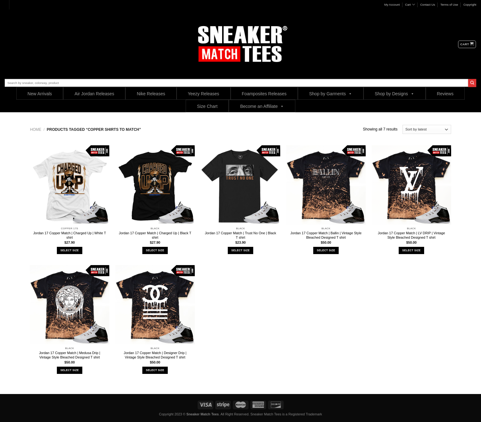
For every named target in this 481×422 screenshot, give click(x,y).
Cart (410, 5)
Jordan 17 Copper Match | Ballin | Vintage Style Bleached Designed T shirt (325, 235)
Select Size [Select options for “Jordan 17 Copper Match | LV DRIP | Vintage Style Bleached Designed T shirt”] (411, 250)
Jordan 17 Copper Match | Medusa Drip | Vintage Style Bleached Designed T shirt (69, 355)
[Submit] (472, 83)
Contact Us (427, 4)
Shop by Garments (330, 93)
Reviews (445, 93)
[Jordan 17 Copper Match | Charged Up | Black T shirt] (154, 185)
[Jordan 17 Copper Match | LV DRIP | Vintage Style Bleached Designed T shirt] (411, 185)
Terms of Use (449, 4)
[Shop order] (426, 129)
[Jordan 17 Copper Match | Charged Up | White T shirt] (69, 185)
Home (35, 129)
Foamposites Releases (264, 93)
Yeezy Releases (203, 93)
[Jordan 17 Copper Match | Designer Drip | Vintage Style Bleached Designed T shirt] (154, 304)
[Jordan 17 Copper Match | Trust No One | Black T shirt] (240, 185)
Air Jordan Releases (94, 93)
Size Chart (207, 106)
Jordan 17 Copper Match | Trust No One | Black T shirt (240, 235)
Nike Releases (151, 93)
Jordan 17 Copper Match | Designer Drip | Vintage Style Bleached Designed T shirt (155, 355)
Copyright (469, 4)
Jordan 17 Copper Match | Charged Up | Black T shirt (155, 235)
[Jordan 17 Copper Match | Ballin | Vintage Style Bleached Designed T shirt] (325, 185)
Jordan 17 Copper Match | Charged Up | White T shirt (69, 235)
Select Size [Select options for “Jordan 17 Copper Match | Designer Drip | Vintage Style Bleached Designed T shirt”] (155, 370)
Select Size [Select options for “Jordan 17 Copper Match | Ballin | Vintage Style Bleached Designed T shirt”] (326, 250)
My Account (392, 4)
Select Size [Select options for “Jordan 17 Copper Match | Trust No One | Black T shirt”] (240, 250)
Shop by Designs (394, 93)
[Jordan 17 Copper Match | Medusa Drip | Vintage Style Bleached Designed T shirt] (69, 304)
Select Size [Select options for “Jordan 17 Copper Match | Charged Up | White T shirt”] (69, 250)
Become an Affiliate (262, 106)
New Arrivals (40, 93)
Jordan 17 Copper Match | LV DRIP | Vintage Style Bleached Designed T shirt (411, 235)
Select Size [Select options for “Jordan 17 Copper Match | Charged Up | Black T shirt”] (155, 250)
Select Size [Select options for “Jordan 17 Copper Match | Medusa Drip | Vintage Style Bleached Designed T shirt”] (69, 370)
